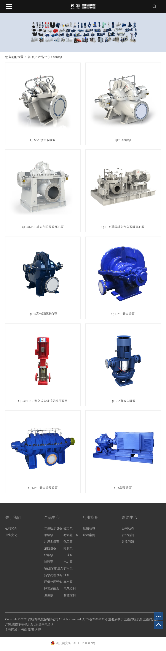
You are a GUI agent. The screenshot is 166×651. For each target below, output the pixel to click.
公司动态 (128, 528)
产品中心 (44, 57)
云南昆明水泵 (133, 619)
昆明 (31, 629)
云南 (24, 629)
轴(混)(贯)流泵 (53, 568)
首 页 (31, 57)
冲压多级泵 (51, 541)
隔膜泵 (68, 548)
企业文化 (11, 535)
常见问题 (128, 541)
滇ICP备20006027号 (95, 619)
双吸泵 (57, 57)
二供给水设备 (53, 528)
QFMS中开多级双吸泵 (43, 487)
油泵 (67, 575)
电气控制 (70, 588)
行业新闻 (128, 535)
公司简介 (11, 528)
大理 (38, 629)
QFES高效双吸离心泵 (43, 313)
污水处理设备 (53, 575)
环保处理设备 (53, 582)
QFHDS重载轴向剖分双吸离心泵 (123, 227)
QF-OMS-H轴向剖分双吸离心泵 (43, 227)
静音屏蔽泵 (51, 588)
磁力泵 (68, 528)
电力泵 (68, 561)
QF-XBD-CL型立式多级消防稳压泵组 (43, 401)
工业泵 (68, 555)
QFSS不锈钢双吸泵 (43, 140)
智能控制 (70, 595)
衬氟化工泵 (71, 535)
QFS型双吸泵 (123, 487)
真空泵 (68, 582)
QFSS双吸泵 (123, 140)
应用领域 (89, 528)
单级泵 (48, 535)
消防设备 (50, 548)
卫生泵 (48, 595)
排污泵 (48, 561)
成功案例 (89, 535)
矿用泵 (68, 568)
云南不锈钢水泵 (22, 624)
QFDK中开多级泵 (123, 313)
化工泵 (68, 541)
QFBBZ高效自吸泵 (123, 401)
